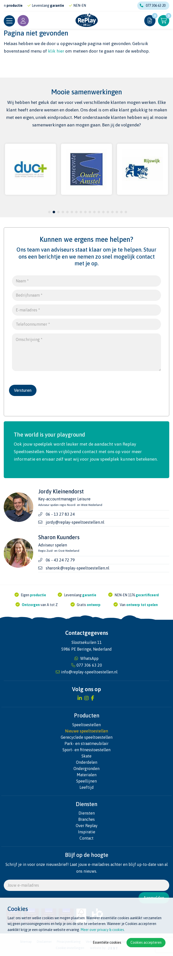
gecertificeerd (147, 595)
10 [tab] (89, 212)
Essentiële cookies (107, 942)
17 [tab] (121, 212)
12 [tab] (99, 212)
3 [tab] (58, 212)
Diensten (86, 813)
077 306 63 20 (153, 6)
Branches (86, 819)
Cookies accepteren (146, 942)
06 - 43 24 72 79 (60, 560)
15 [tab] (112, 212)
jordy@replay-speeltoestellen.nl (75, 522)
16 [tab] (117, 212)
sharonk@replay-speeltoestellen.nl (77, 568)
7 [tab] (76, 212)
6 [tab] (72, 212)
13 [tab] (103, 212)
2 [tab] (54, 212)
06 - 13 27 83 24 (60, 514)
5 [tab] (67, 212)
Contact (87, 838)
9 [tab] (85, 212)
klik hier (56, 51)
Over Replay (87, 825)
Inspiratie (86, 832)
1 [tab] (49, 212)
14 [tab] (107, 212)
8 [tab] (81, 212)
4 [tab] (63, 212)
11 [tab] (94, 212)
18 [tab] (125, 212)
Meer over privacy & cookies (102, 930)
